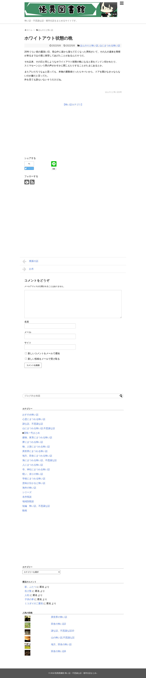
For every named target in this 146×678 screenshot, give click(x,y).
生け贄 (28, 591)
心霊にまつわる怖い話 (33, 419)
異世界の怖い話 (59, 617)
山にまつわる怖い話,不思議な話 (38, 428)
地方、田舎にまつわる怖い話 (37, 456)
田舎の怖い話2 (58, 624)
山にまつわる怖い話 (110, 45)
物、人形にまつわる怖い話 (36, 446)
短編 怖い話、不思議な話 (36, 506)
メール (27, 332)
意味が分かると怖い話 (33, 483)
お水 (28, 269)
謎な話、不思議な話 (32, 424)
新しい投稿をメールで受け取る (44, 359)
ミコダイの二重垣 (34, 603)
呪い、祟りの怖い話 (32, 474)
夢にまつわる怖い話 (32, 442)
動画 (24, 510)
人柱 (27, 595)
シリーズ (27, 492)
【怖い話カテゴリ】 (73, 104)
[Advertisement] (48, 131)
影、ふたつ (30, 587)
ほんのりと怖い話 (89, 45)
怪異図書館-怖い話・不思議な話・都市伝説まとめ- (76, 673)
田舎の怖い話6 (58, 651)
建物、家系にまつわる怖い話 (37, 437)
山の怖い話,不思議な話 (62, 637)
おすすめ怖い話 (30, 414)
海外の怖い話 (29, 487)
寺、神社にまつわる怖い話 (36, 469)
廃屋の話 (30, 261)
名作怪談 (27, 497)
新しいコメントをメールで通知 (44, 353)
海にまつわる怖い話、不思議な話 (39, 460)
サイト (27, 342)
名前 (26, 322)
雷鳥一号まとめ (32, 433)
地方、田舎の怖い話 (61, 644)
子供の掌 (29, 599)
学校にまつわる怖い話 (33, 478)
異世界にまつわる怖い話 (34, 451)
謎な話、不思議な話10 (62, 630)
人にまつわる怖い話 (32, 465)
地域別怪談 (28, 501)
